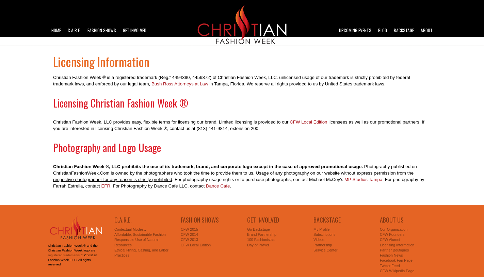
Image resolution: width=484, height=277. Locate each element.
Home (56, 30)
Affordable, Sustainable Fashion (140, 234)
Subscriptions (324, 234)
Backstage (404, 30)
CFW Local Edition (308, 122)
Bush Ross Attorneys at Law (179, 83)
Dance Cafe (218, 186)
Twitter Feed (390, 266)
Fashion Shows (101, 30)
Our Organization (393, 229)
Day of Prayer (258, 245)
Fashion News (391, 255)
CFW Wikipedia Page (397, 271)
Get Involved (134, 30)
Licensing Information (397, 245)
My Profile (321, 229)
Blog (382, 30)
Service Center (325, 250)
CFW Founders (392, 234)
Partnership (322, 245)
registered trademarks (64, 255)
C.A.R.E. (74, 30)
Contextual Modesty (130, 229)
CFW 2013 (189, 240)
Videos (318, 240)
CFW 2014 (189, 234)
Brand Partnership (261, 234)
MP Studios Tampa (363, 179)
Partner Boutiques (394, 250)
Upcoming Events (355, 30)
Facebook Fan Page (396, 260)
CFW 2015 (189, 229)
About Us (392, 219)
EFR (105, 186)
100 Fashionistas (261, 240)
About (427, 30)
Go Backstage (258, 229)
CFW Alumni (390, 240)
